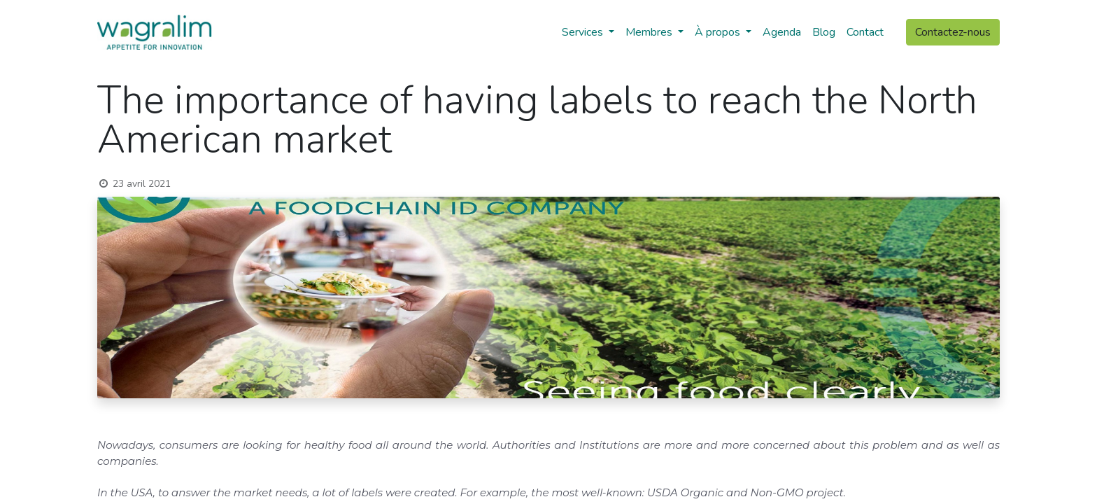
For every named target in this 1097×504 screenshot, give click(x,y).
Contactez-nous (953, 32)
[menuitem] (782, 32)
